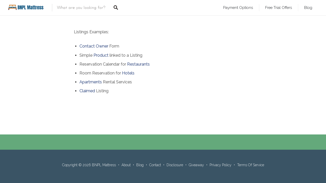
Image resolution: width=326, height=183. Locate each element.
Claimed (87, 90)
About (126, 165)
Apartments (90, 82)
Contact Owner (93, 46)
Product (100, 55)
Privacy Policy (221, 165)
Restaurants (138, 64)
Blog (308, 7)
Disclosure (175, 165)
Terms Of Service (250, 165)
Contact (155, 165)
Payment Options (238, 7)
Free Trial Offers (278, 7)
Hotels (128, 73)
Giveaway (196, 165)
